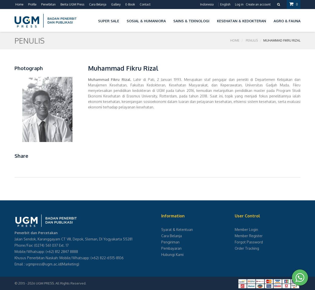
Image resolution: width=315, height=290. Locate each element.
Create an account (258, 4)
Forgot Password (249, 242)
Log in (239, 4)
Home (19, 4)
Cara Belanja (97, 4)
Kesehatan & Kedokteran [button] (241, 21)
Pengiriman (170, 242)
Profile (32, 4)
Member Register (249, 236)
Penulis (252, 40)
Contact (145, 4)
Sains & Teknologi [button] (191, 21)
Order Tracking (247, 248)
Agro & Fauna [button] (287, 21)
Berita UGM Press (72, 4)
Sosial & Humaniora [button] (146, 21)
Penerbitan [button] (48, 4)
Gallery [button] (116, 4)
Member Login (246, 229)
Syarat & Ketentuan (177, 229)
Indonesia (207, 4)
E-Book (130, 4)
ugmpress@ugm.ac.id (43, 264)
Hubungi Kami (172, 254)
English (225, 4)
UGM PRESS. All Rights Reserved (61, 283)
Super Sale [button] (108, 21)
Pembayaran (171, 248)
